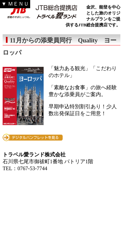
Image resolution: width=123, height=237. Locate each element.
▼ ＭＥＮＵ (15, 4)
